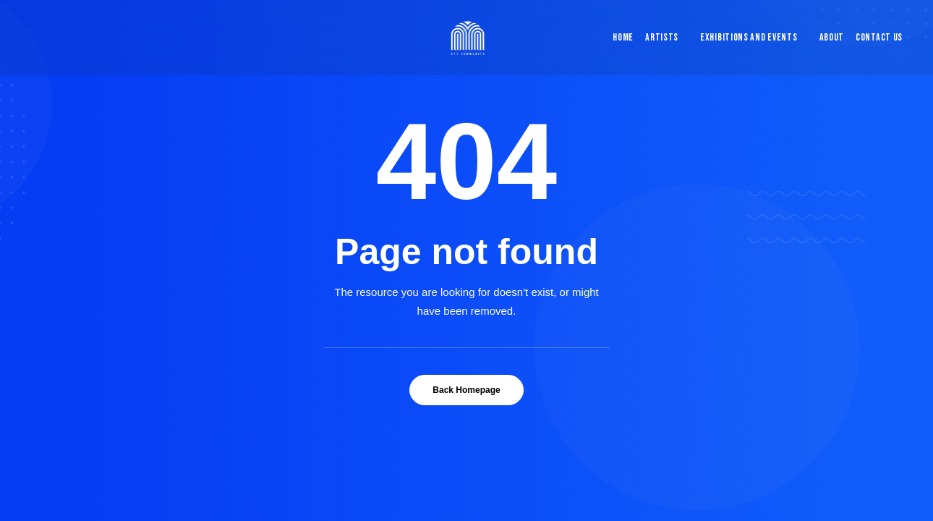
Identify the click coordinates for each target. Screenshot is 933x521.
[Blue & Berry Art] (467, 38)
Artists (661, 37)
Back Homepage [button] (466, 390)
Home (623, 37)
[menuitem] (620, 37)
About (832, 37)
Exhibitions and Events (748, 37)
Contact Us (879, 37)
